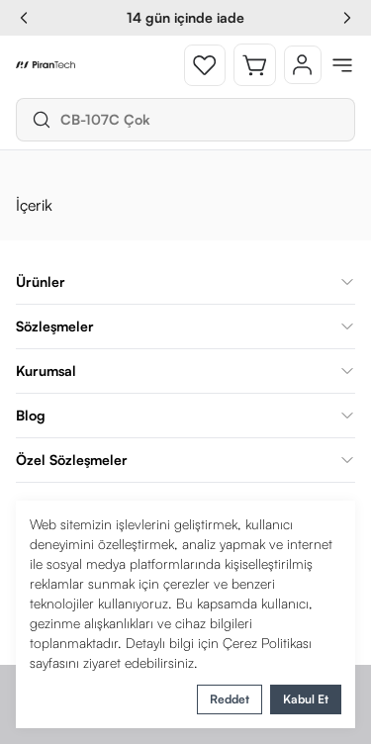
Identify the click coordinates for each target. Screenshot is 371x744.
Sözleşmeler (185, 326)
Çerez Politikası (267, 642)
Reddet (229, 699)
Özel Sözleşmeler (185, 459)
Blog (185, 415)
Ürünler (185, 281)
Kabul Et (305, 699)
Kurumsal (185, 370)
